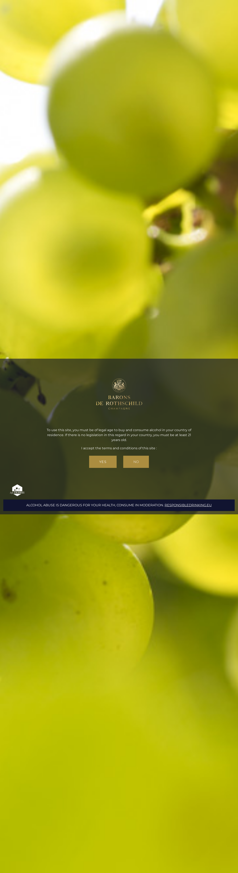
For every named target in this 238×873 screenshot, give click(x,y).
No (136, 462)
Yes (103, 462)
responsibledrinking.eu (188, 505)
